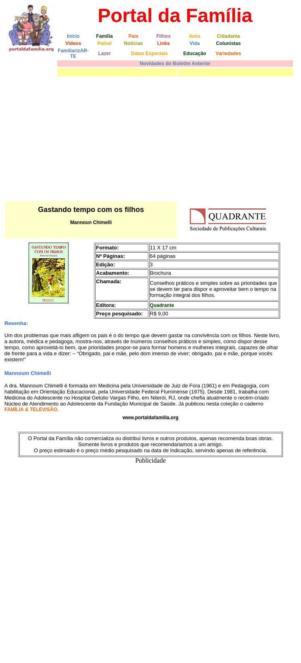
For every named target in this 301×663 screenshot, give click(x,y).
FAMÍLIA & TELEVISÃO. (31, 409)
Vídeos (73, 43)
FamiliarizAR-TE (73, 53)
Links (163, 43)
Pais (134, 36)
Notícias (133, 43)
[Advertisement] (150, 138)
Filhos (163, 36)
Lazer (104, 53)
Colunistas (228, 43)
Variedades (228, 53)
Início (73, 36)
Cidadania (228, 36)
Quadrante (162, 305)
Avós (195, 36)
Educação (194, 53)
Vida (195, 43)
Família (104, 36)
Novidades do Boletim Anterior (175, 63)
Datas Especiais (149, 53)
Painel (105, 43)
